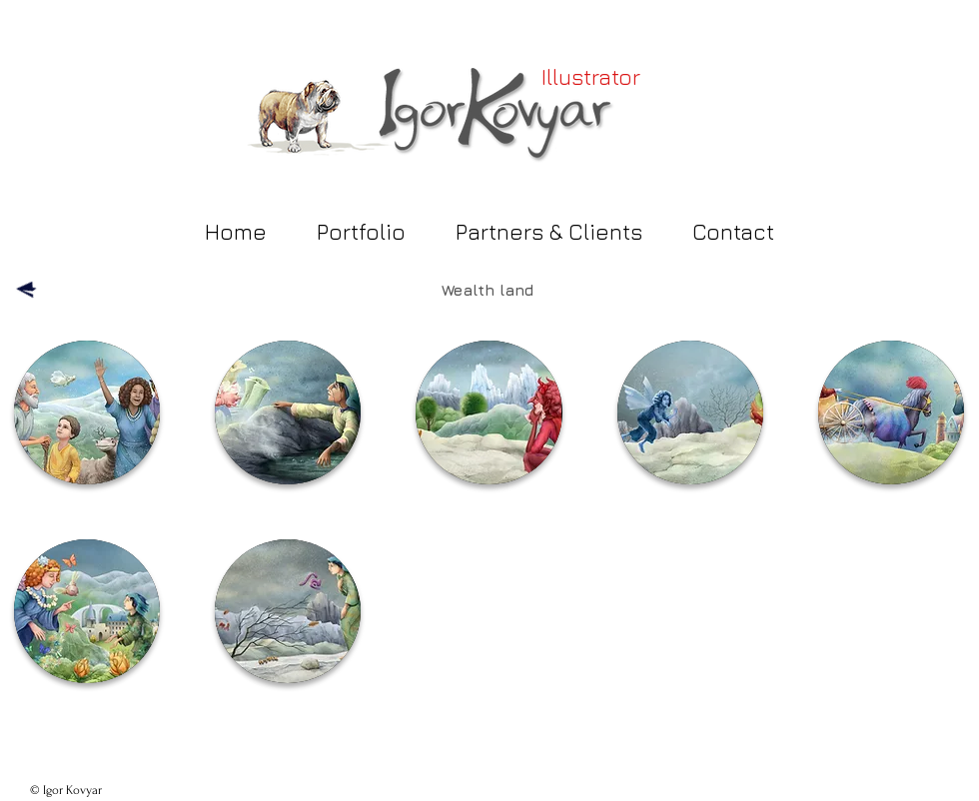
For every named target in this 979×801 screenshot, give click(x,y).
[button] (87, 412)
